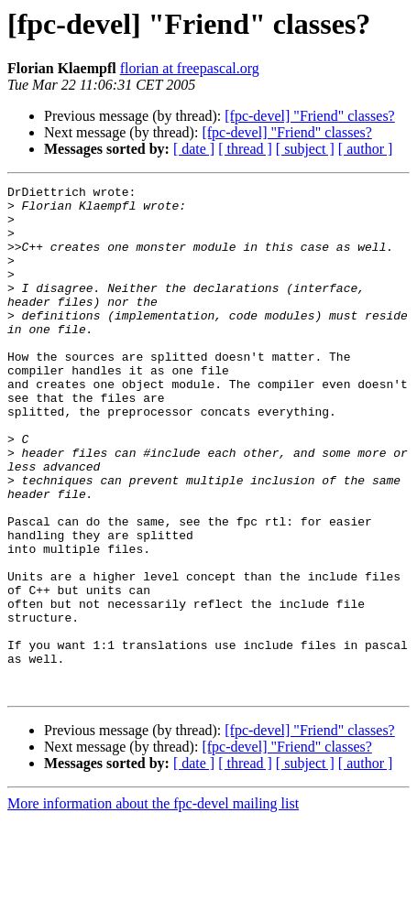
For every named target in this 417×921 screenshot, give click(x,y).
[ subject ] (305, 149)
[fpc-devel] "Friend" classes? (309, 116)
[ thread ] (245, 149)
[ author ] (365, 149)
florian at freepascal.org (189, 68)
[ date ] (193, 149)
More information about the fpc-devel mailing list (153, 905)
